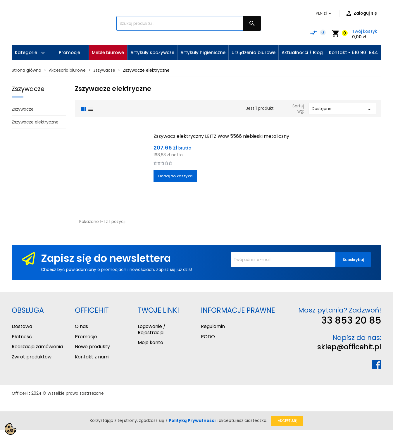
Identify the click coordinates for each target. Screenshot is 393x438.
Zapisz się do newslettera (106, 258)
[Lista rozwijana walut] (324, 13)
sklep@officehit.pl (349, 347)
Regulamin (213, 326)
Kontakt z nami (92, 356)
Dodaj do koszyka (175, 176)
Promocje (86, 336)
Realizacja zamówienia (37, 346)
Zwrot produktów (31, 356)
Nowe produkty (92, 346)
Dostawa (22, 326)
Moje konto (150, 342)
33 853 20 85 (351, 320)
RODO (208, 336)
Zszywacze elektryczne (35, 122)
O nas (81, 326)
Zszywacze (28, 89)
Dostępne (342, 109)
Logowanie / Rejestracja (152, 329)
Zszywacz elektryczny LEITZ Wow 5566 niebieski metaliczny (221, 136)
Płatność (22, 336)
